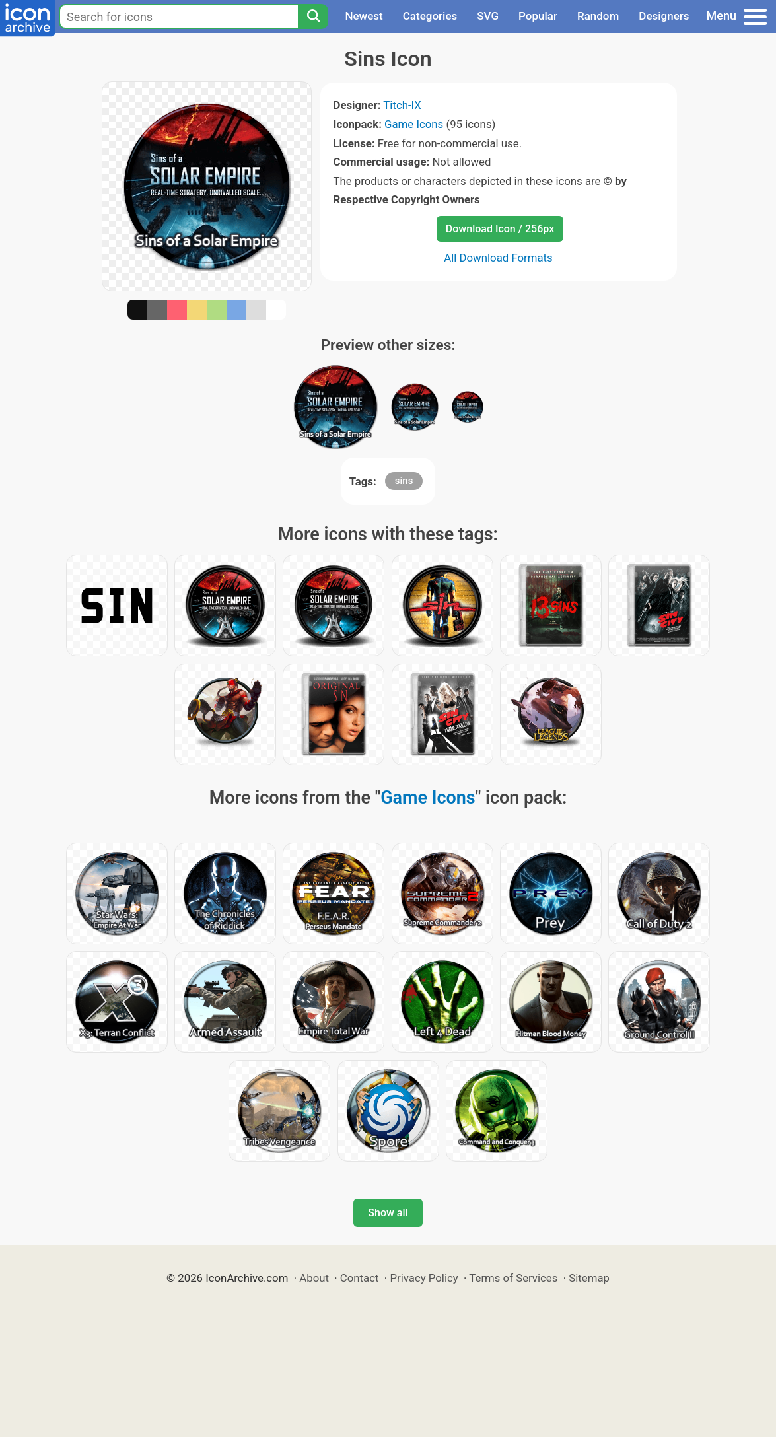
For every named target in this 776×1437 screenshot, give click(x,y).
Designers (664, 15)
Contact (359, 1277)
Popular (537, 15)
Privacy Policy (424, 1277)
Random (598, 15)
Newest (363, 15)
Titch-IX (402, 105)
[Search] (313, 16)
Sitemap (589, 1277)
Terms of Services (513, 1277)
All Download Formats (498, 257)
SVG (488, 15)
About (314, 1277)
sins (404, 481)
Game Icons (413, 124)
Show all (387, 1213)
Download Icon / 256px (500, 229)
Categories (430, 15)
